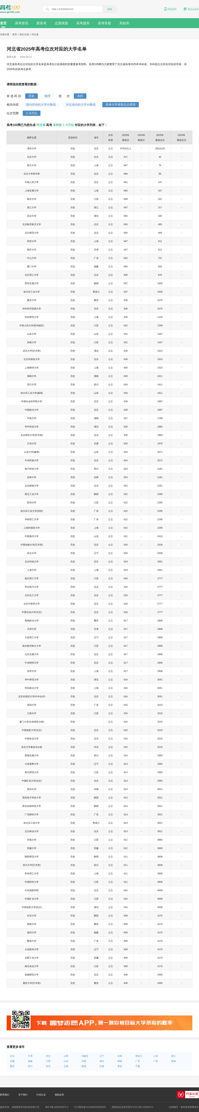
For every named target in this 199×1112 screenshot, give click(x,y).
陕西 (84, 1066)
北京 (12, 1056)
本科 (80, 96)
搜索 (109, 9)
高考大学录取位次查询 (120, 104)
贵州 (48, 1066)
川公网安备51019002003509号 (90, 1107)
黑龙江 (138, 1056)
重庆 (12, 1066)
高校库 (124, 23)
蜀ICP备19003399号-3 (56, 1107)
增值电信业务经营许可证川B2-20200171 (132, 1107)
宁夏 (137, 1066)
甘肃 (102, 1066)
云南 (66, 1066)
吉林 (119, 1056)
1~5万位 (31, 113)
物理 (47, 96)
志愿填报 (61, 23)
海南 (173, 1061)
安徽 (12, 1061)
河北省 (35, 34)
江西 (48, 1061)
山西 (66, 1056)
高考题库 (83, 23)
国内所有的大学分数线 (41, 104)
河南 (84, 1061)
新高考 (41, 23)
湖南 (119, 1061)
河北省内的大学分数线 (81, 104)
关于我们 (23, 1094)
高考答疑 (104, 23)
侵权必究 (59, 1094)
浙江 (173, 1056)
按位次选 (25, 34)
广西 (155, 1061)
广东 (137, 1061)
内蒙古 (85, 1056)
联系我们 (4, 1094)
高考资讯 (21, 23)
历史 (31, 96)
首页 (3, 24)
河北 (48, 1056)
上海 (155, 1056)
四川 (30, 1066)
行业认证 (41, 1094)
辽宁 (102, 1056)
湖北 (102, 1061)
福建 (30, 1061)
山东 (66, 1061)
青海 (119, 1066)
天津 (30, 1056)
